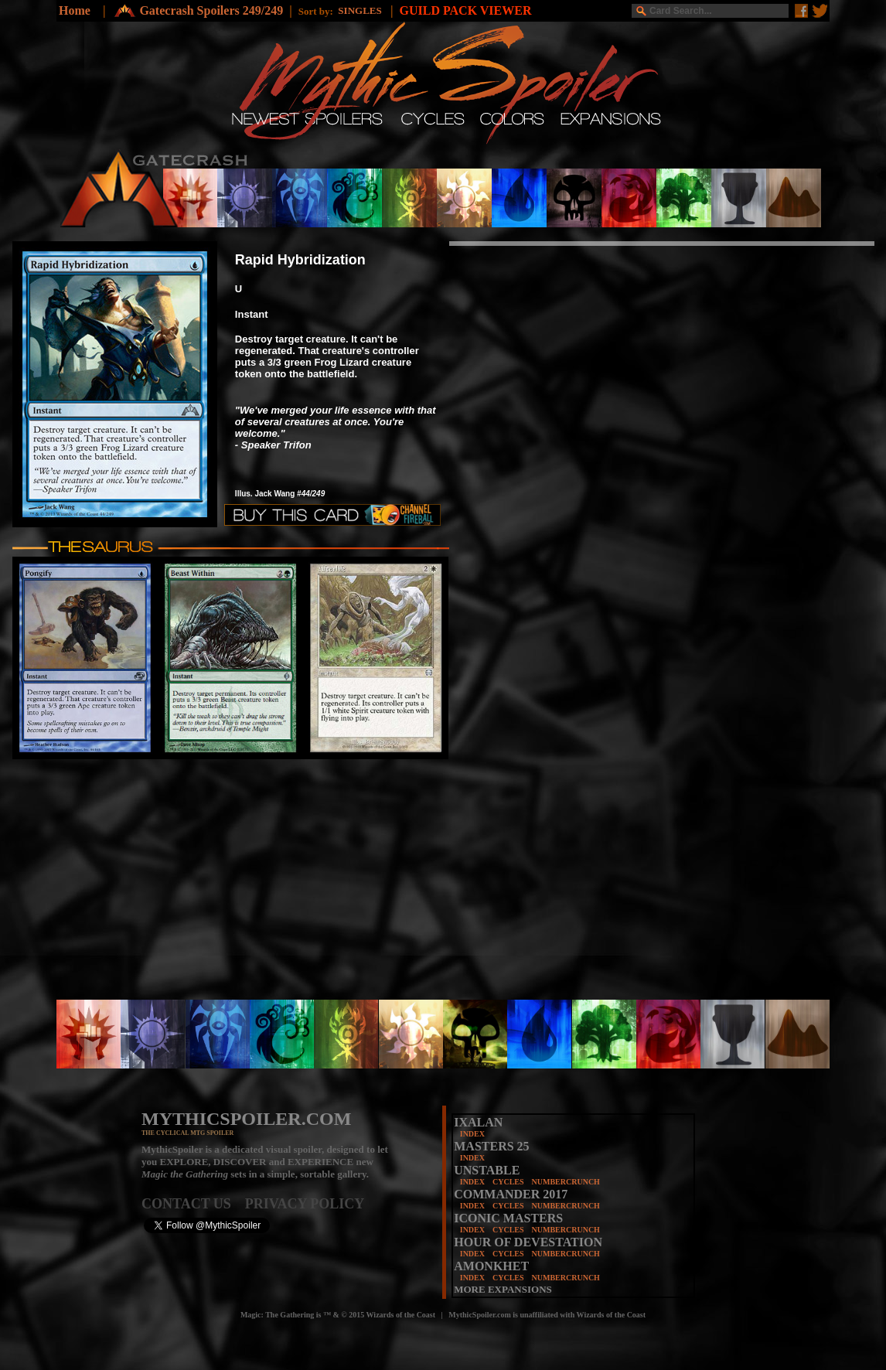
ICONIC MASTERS (508, 1218)
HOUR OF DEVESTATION (528, 1242)
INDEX (472, 1134)
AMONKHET (491, 1266)
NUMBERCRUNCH (566, 1181)
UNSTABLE (487, 1170)
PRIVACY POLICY (305, 1204)
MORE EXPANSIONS (503, 1289)
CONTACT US (193, 1204)
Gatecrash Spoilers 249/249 (211, 10)
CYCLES (508, 1181)
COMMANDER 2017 (510, 1194)
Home (74, 10)
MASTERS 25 (491, 1146)
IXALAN (478, 1122)
